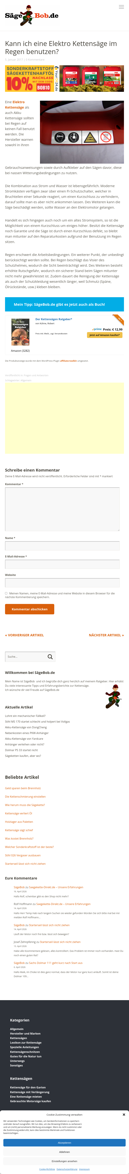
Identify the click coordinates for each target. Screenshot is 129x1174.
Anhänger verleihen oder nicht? (24, 744)
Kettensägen (18, 1038)
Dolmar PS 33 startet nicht (21, 750)
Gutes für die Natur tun (25, 1056)
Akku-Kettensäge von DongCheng (26, 727)
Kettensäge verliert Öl (18, 813)
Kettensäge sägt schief (19, 830)
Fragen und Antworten (36, 375)
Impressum (84, 1169)
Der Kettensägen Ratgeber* (53, 319)
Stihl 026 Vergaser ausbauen (23, 855)
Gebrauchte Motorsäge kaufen (30, 1101)
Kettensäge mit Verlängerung (29, 1092)
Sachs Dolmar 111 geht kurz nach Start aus (55, 963)
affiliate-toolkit (68, 360)
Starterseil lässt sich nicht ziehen (25, 864)
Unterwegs (17, 1061)
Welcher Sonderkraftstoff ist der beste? (29, 847)
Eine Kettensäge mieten (26, 1096)
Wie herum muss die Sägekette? (25, 805)
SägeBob (19, 887)
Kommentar (14, 484)
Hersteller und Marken (25, 1033)
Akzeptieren (64, 1142)
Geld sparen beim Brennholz (23, 788)
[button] (124, 1114)
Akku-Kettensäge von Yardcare (24, 739)
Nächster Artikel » (106, 635)
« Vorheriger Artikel (24, 635)
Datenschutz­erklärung (67, 1169)
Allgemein (26, 380)
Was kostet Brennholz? (19, 838)
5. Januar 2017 (14, 59)
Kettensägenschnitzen (25, 1052)
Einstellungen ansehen (64, 1161)
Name (10, 538)
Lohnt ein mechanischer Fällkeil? (25, 716)
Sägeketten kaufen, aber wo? (23, 756)
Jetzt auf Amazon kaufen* (105, 335)
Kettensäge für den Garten (28, 1087)
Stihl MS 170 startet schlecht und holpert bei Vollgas (37, 721)
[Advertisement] (64, 418)
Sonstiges (16, 1065)
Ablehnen (64, 1152)
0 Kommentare (35, 59)
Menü (121, 7)
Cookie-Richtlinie (47, 1169)
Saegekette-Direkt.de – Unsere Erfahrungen (56, 887)
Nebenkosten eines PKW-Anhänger (27, 733)
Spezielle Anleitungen (24, 1047)
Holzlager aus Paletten (19, 822)
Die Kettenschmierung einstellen (25, 796)
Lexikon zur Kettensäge (25, 1042)
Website (10, 575)
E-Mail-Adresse (16, 556)
